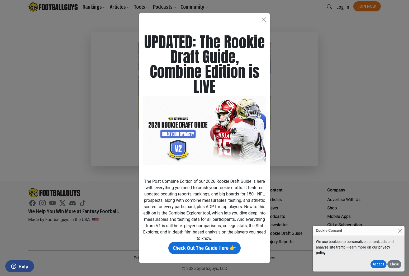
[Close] (400, 230)
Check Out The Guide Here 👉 (204, 248)
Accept (378, 264)
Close (394, 264)
